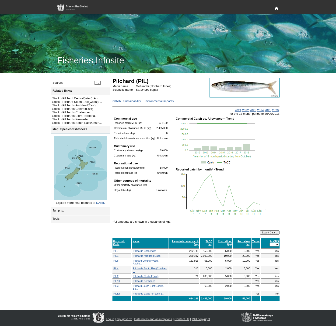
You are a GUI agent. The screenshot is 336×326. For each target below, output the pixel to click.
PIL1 (116, 255)
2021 (238, 110)
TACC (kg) (209, 243)
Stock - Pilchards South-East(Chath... (77, 123)
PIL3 (116, 285)
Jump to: (58, 210)
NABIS (100, 203)
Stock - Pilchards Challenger (71, 112)
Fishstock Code (119, 243)
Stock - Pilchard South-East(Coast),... (77, 102)
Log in (110, 319)
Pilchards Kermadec (144, 281)
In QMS (274, 241)
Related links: (62, 90)
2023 (253, 110)
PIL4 (116, 268)
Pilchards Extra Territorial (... (148, 293)
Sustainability (132, 101)
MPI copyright (201, 319)
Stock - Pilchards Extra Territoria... (74, 116)
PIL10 (116, 281)
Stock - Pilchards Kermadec (70, 119)
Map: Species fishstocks (69, 129)
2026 (275, 110)
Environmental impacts (159, 101)
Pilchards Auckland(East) (146, 255)
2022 (245, 110)
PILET (116, 293)
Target (256, 241)
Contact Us (182, 319)
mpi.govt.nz (124, 319)
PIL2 (116, 276)
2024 (260, 110)
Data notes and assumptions (153, 319)
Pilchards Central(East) (145, 276)
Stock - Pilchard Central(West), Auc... (77, 98)
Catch (116, 101)
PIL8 (116, 260)
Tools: (56, 218)
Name (136, 241)
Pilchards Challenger (144, 251)
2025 (268, 110)
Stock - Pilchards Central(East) (72, 109)
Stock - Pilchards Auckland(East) (74, 105)
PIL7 (116, 251)
